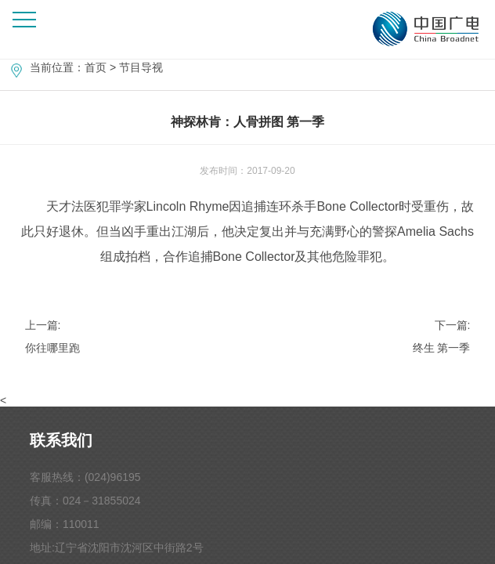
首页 (96, 67)
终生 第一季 (442, 348)
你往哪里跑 (52, 348)
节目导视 (141, 67)
